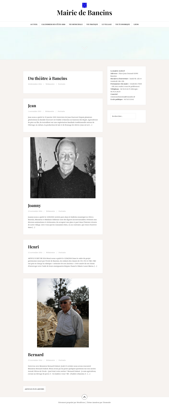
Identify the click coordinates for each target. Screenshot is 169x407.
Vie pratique (92, 24)
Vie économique (122, 24)
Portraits (61, 84)
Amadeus (95, 402)
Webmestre (50, 84)
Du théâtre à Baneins (47, 78)
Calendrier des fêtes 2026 (53, 24)
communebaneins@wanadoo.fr (122, 97)
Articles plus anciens (34, 389)
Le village (107, 24)
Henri (33, 246)
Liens (136, 24)
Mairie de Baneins (84, 12)
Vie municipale (76, 24)
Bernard (36, 354)
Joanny (34, 205)
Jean (32, 105)
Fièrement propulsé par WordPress (71, 402)
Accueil (34, 24)
